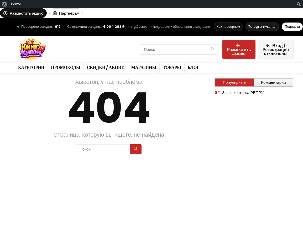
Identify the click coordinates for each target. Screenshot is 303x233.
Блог (64, 58)
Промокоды (96, 40)
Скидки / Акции (75, 49)
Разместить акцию (239, 50)
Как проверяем (228, 26)
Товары (128, 49)
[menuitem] (4, 4)
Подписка (292, 26)
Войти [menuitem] (16, 4)
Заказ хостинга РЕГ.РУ (243, 92)
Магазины (106, 49)
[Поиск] (212, 49)
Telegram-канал (262, 26)
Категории (70, 40)
